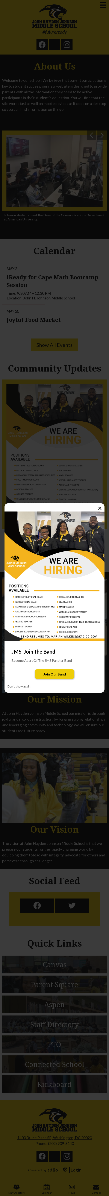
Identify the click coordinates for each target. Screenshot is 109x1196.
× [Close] (100, 508)
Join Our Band (54, 674)
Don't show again (19, 686)
